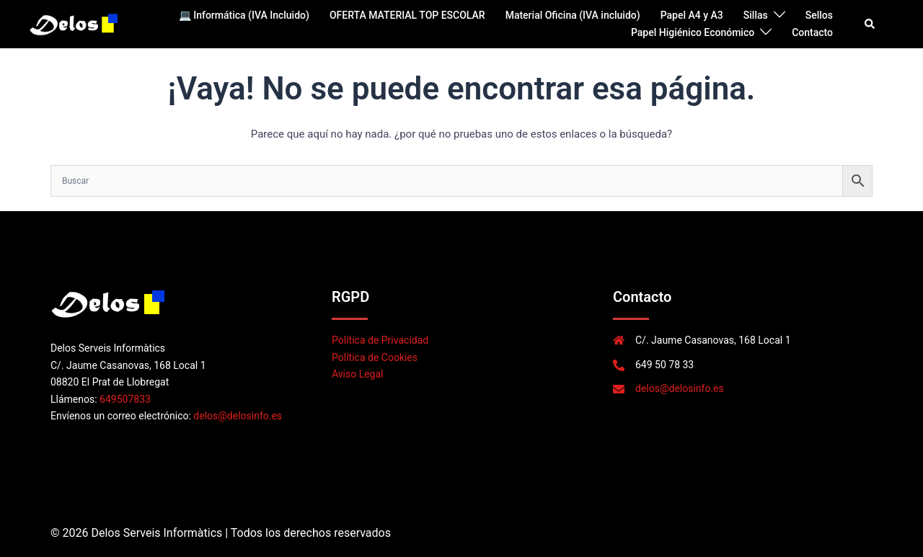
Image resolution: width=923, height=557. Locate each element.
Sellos (819, 15)
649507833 (125, 399)
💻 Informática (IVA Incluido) (244, 15)
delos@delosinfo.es (237, 416)
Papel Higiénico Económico (692, 32)
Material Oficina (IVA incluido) (572, 15)
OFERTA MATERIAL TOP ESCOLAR (407, 15)
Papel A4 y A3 (692, 15)
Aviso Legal (358, 374)
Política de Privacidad (380, 340)
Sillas (755, 15)
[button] (870, 24)
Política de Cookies (375, 357)
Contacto (812, 32)
